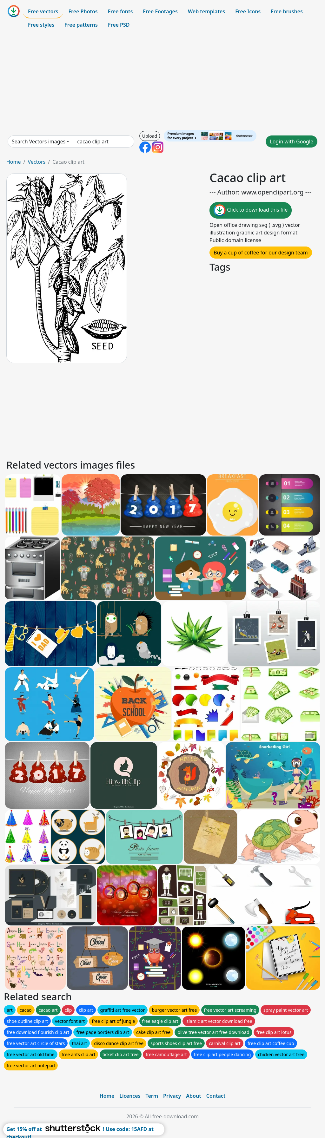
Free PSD (118, 24)
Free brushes (287, 11)
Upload (149, 136)
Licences (129, 1095)
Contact (216, 1095)
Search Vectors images (38, 141)
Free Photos (82, 11)
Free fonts (120, 11)
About (193, 1095)
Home (13, 161)
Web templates (206, 11)
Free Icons (248, 11)
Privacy (172, 1095)
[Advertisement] (162, 80)
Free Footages (160, 11)
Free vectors (43, 11)
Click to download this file (251, 210)
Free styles (41, 24)
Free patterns (81, 24)
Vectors (36, 161)
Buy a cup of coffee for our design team (261, 252)
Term (151, 1095)
